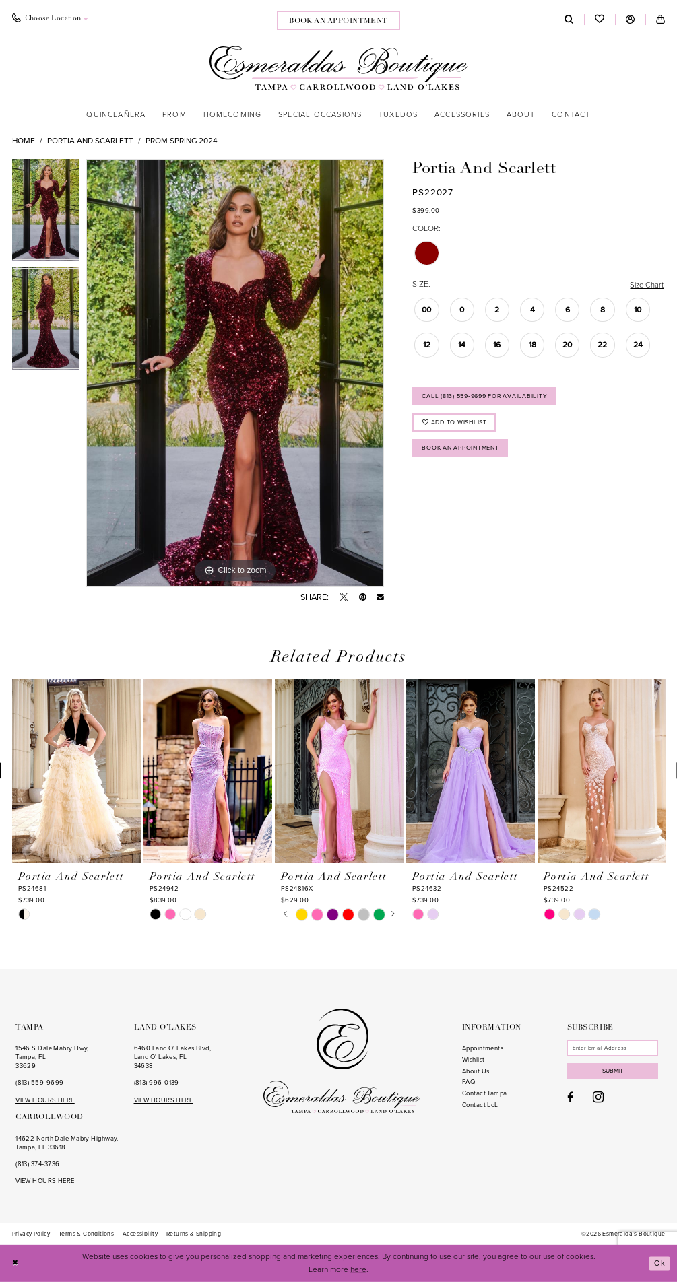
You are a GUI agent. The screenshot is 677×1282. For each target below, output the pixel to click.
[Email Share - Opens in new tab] (380, 597)
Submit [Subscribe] (615, 1072)
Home (23, 141)
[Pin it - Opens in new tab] (362, 597)
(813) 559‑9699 (39, 1082)
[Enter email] (615, 1048)
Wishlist (473, 1060)
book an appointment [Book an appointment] (338, 21)
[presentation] (76, 771)
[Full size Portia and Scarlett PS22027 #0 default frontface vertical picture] (235, 373)
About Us (476, 1071)
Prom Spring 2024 (182, 141)
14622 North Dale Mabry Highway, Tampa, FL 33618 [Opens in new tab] (67, 1143)
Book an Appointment (463, 452)
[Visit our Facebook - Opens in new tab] (570, 1100)
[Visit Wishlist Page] (599, 20)
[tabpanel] (46, 213)
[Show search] (569, 19)
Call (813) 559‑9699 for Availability (488, 397)
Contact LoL (480, 1105)
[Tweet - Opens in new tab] (344, 597)
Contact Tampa (484, 1093)
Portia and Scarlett (90, 141)
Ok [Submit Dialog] (660, 1263)
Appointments (482, 1048)
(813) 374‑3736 (37, 1164)
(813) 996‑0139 (156, 1082)
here (358, 1269)
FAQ (468, 1082)
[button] (630, 19)
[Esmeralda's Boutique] (338, 68)
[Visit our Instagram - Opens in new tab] (598, 1099)
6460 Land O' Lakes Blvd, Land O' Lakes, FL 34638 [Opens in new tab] (173, 1057)
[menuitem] (50, 19)
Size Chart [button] (646, 285)
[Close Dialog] (16, 1263)
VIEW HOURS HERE (45, 1100)
